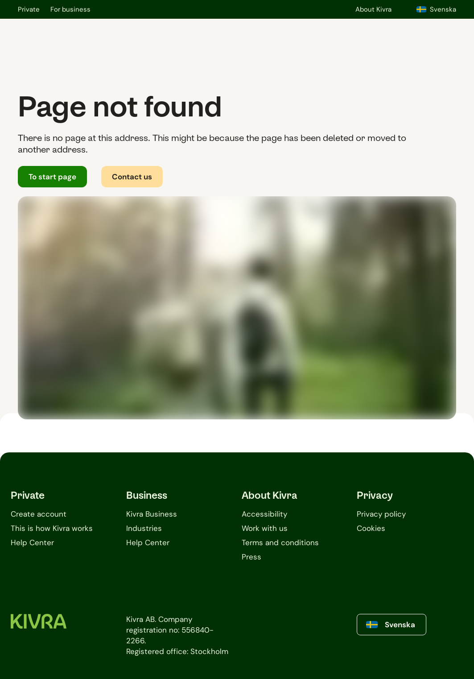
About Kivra (373, 9)
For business (70, 9)
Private (29, 9)
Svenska (436, 9)
